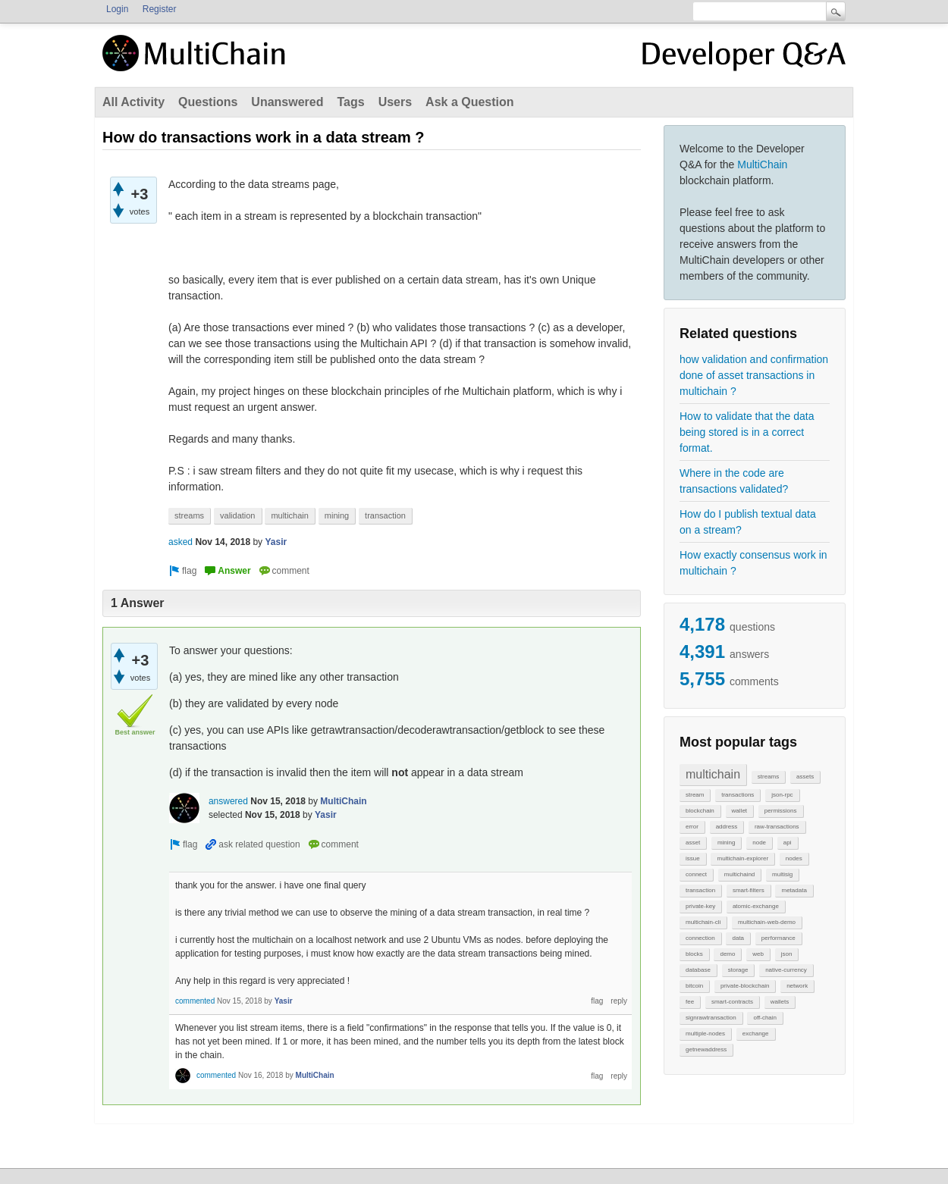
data (738, 938)
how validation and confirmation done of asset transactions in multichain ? (754, 375)
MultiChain (762, 164)
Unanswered (287, 102)
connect (696, 874)
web (758, 954)
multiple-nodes (705, 1033)
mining (726, 842)
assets (805, 776)
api (787, 842)
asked (180, 542)
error (692, 826)
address (726, 826)
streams (768, 776)
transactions (737, 794)
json (787, 954)
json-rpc (782, 794)
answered (228, 801)
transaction (700, 890)
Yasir (276, 542)
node (759, 842)
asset (693, 842)
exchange (755, 1033)
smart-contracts (732, 1001)
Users (395, 102)
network (797, 985)
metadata (793, 890)
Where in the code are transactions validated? (734, 481)
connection (700, 938)
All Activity (133, 102)
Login (117, 9)
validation (237, 515)
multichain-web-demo (767, 922)
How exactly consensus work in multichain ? (753, 563)
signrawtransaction (711, 1017)
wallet (739, 810)
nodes (794, 858)
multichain (713, 774)
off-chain (765, 1017)
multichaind (739, 874)
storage (738, 969)
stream (695, 794)
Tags (350, 102)
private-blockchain (744, 985)
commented (195, 1001)
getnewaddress (706, 1049)
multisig (782, 874)
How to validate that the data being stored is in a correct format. (747, 432)
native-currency (786, 969)
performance (778, 938)
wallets (780, 1001)
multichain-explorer (742, 858)
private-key (700, 906)
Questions (207, 102)
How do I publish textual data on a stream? (748, 522)
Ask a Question (469, 102)
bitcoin (694, 985)
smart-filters (748, 890)
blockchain (700, 810)
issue (693, 858)
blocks (694, 954)
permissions (780, 810)
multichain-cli (703, 922)
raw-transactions (777, 826)
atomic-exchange (756, 906)
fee (690, 1001)
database (698, 969)
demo (727, 954)
